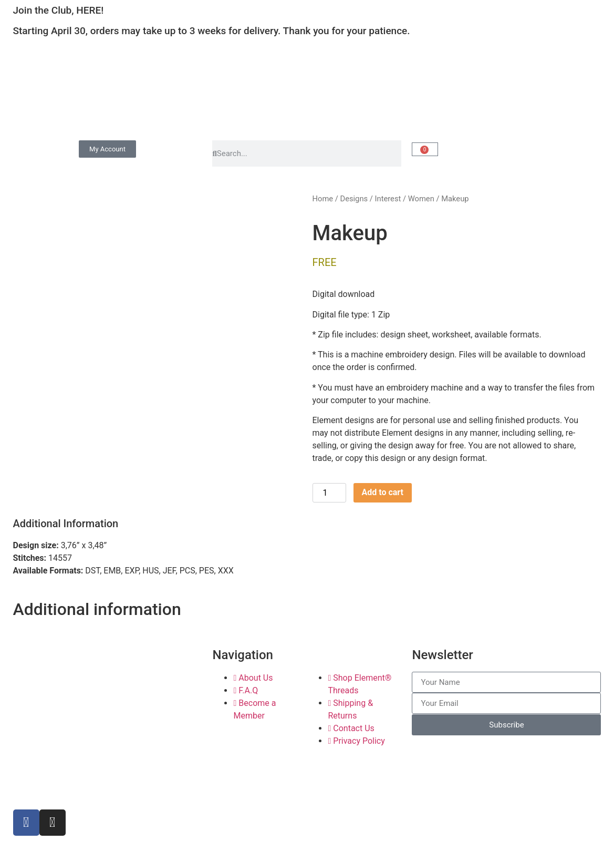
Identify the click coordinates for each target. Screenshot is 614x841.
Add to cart (383, 492)
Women (421, 198)
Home (323, 198)
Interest (388, 198)
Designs (354, 198)
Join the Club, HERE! (58, 10)
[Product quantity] (329, 492)
